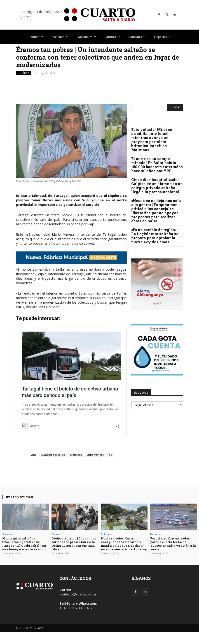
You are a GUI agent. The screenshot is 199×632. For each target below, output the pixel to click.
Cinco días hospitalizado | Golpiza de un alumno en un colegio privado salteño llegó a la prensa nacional (157, 185)
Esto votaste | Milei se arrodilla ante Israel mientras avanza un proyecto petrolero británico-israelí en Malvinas (151, 139)
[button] (175, 15)
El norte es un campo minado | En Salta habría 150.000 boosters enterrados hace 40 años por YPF (157, 164)
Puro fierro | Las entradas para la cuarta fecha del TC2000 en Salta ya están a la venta (172, 543)
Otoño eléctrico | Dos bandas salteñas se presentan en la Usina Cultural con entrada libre (74, 543)
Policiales (106, 534)
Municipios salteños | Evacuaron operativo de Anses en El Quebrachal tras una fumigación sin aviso (24, 543)
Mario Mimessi (95, 454)
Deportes (156, 534)
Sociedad (7, 534)
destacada (76, 454)
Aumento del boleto (53, 454)
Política (23, 73)
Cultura (56, 534)
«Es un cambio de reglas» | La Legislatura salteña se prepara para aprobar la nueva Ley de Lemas (154, 235)
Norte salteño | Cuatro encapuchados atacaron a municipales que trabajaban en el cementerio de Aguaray (124, 543)
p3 (110, 454)
